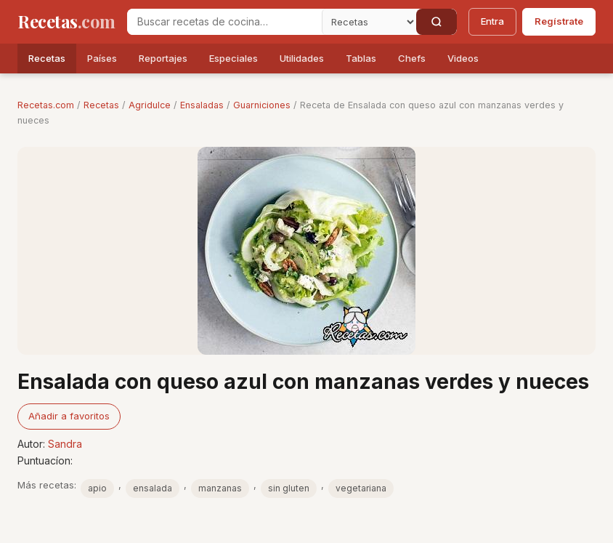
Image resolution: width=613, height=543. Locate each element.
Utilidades (302, 58)
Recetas (46, 58)
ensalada (152, 488)
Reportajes (163, 58)
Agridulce (150, 105)
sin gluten (288, 488)
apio (97, 488)
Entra (492, 21)
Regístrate (559, 21)
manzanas (220, 488)
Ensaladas (202, 105)
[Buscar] (436, 22)
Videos (463, 58)
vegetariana (361, 488)
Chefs (412, 58)
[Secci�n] (369, 22)
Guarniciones (262, 105)
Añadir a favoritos (69, 416)
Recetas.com (45, 105)
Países (102, 58)
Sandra (65, 444)
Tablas (361, 58)
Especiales (233, 58)
